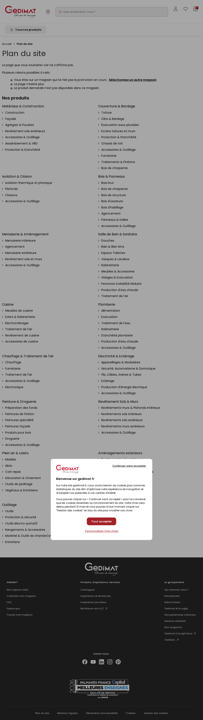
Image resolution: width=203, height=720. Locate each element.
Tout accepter (101, 521)
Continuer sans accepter (129, 466)
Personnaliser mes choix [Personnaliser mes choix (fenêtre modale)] (101, 531)
